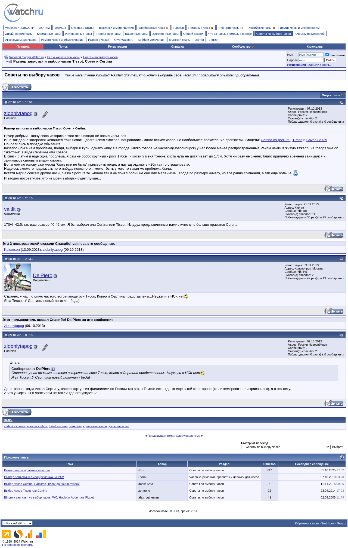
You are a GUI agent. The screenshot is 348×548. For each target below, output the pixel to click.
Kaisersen (12, 249)
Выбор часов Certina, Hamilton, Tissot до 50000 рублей (42, 483)
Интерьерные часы (78, 33)
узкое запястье (118, 426)
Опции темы (331, 95)
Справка (177, 46)
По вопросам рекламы (17, 544)
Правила (23, 46)
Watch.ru (327, 523)
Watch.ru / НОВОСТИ (19, 27)
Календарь (315, 46)
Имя (290, 54)
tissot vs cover (58, 426)
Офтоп (199, 39)
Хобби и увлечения (151, 39)
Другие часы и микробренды (299, 27)
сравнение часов (95, 426)
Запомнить (335, 55)
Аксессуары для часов (20, 39)
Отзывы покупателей (310, 33)
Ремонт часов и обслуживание (62, 39)
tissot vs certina (37, 426)
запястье (75, 426)
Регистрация (117, 46)
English (213, 39)
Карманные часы (49, 33)
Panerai (178, 27)
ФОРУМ (44, 27)
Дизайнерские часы (18, 33)
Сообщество (243, 46)
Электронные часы (165, 33)
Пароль (292, 60)
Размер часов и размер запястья (27, 470)
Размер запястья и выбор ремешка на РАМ (34, 477)
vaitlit (10, 209)
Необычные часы (109, 33)
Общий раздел (193, 33)
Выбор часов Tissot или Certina (25, 490)
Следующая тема (188, 435)
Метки (8, 420)
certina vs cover (14, 426)
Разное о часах (98, 39)
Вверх (341, 523)
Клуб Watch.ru (123, 39)
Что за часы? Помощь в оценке (230, 33)
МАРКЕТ (60, 27)
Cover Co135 (316, 140)
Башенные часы (136, 33)
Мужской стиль (179, 39)
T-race (297, 140)
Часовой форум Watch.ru (26, 57)
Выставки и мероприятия (116, 27)
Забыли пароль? (319, 64)
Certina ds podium (275, 140)
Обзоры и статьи (82, 27)
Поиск (63, 46)
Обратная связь (307, 523)
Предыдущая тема (160, 435)
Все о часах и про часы (63, 57)
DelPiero (42, 275)
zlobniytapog (18, 113)
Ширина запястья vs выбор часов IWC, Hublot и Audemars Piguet (49, 497)
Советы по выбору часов (273, 33)
